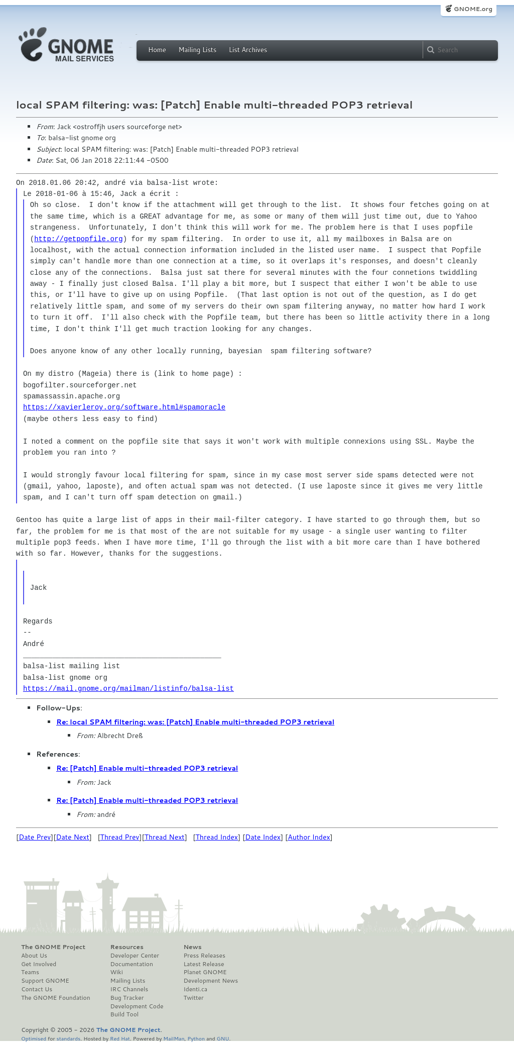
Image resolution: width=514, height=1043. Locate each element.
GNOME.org (473, 9)
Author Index (309, 837)
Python (196, 1038)
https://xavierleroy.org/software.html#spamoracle (124, 407)
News (192, 947)
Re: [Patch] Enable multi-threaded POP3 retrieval (147, 768)
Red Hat (120, 1038)
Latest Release (203, 964)
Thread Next (165, 837)
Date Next (72, 837)
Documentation (131, 964)
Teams (30, 972)
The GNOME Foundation (55, 998)
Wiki (116, 972)
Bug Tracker (127, 998)
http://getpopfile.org (78, 239)
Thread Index (217, 837)
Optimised (33, 1038)
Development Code (137, 1006)
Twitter (193, 998)
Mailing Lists (197, 49)
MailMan (173, 1038)
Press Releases (204, 956)
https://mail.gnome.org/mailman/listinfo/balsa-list (128, 688)
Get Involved (38, 964)
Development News (210, 981)
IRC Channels (129, 989)
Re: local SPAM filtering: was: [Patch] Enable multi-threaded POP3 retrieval (195, 722)
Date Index (263, 837)
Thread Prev (120, 837)
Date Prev (35, 837)
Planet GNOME (204, 972)
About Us (34, 956)
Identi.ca (195, 989)
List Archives (248, 49)
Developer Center (134, 956)
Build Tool (124, 1014)
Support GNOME (45, 981)
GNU (223, 1038)
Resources (127, 947)
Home (157, 49)
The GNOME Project (53, 947)
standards (68, 1038)
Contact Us (36, 989)
